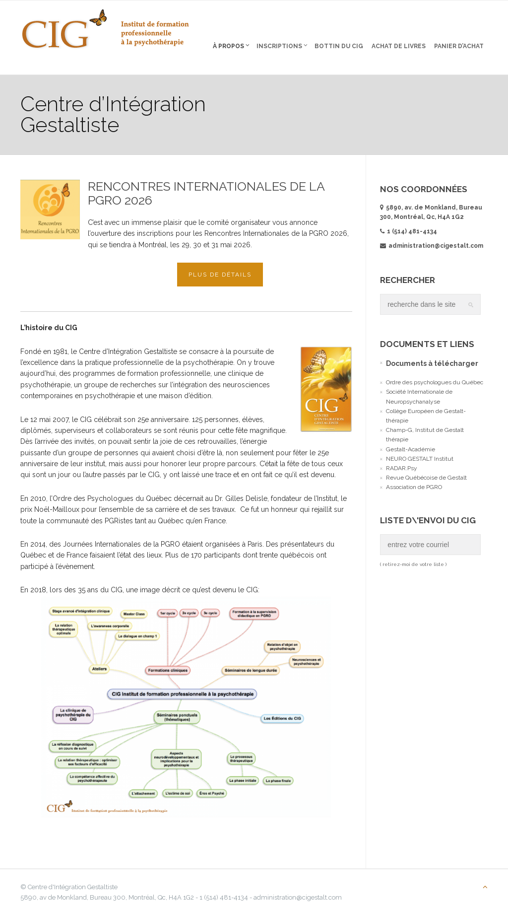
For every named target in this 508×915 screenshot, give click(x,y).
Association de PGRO (414, 487)
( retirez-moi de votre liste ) (413, 564)
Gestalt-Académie (410, 449)
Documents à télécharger (432, 363)
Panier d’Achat (459, 46)
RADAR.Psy (401, 468)
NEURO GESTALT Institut (419, 458)
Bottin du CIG (339, 46)
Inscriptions (282, 46)
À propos (231, 46)
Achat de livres (399, 46)
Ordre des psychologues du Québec (434, 382)
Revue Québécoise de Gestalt (426, 477)
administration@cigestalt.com (431, 245)
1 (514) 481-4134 (412, 231)
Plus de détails (220, 274)
